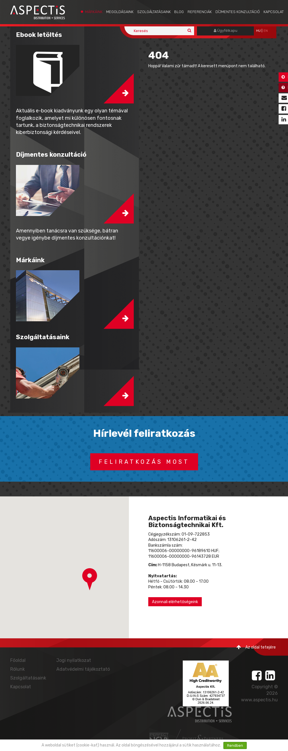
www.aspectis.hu (259, 699)
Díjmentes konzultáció (237, 12)
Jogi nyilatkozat (73, 660)
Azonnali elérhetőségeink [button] (175, 601)
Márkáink (93, 12)
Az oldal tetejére (256, 647)
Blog (179, 12)
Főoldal (18, 660)
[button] (89, 579)
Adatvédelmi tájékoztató (83, 669)
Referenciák (200, 12)
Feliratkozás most (144, 461)
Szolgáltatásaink (154, 12)
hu (258, 31)
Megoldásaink (119, 12)
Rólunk (17, 669)
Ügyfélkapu (225, 30)
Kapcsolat (274, 12)
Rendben (235, 745)
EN (266, 31)
